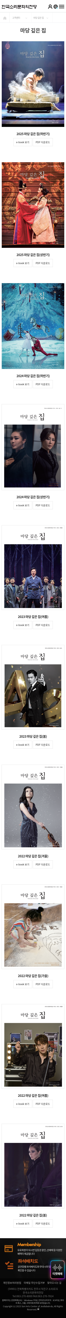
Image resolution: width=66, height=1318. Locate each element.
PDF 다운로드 (43, 142)
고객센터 (16, 17)
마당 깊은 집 (38, 17)
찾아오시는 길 (54, 1282)
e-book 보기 (22, 142)
